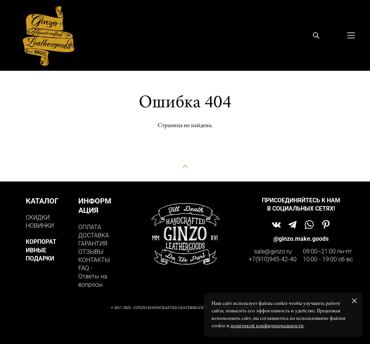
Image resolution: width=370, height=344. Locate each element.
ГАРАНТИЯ (92, 243)
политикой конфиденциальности (267, 325)
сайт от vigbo (185, 327)
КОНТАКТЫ (94, 259)
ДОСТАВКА (93, 235)
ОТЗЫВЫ (90, 251)
